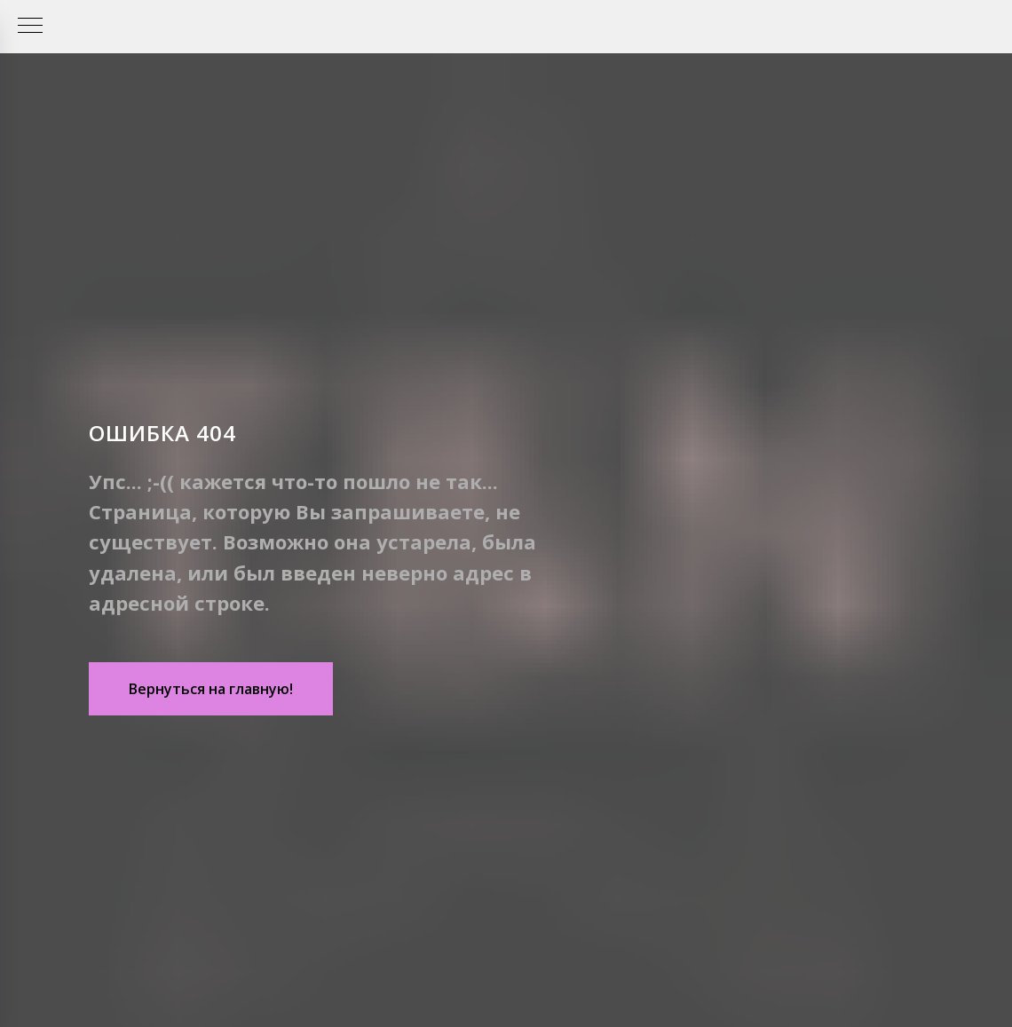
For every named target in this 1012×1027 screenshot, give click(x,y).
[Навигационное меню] (30, 27)
